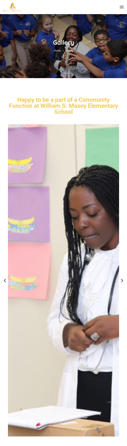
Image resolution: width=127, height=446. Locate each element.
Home (57, 50)
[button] (5, 280)
